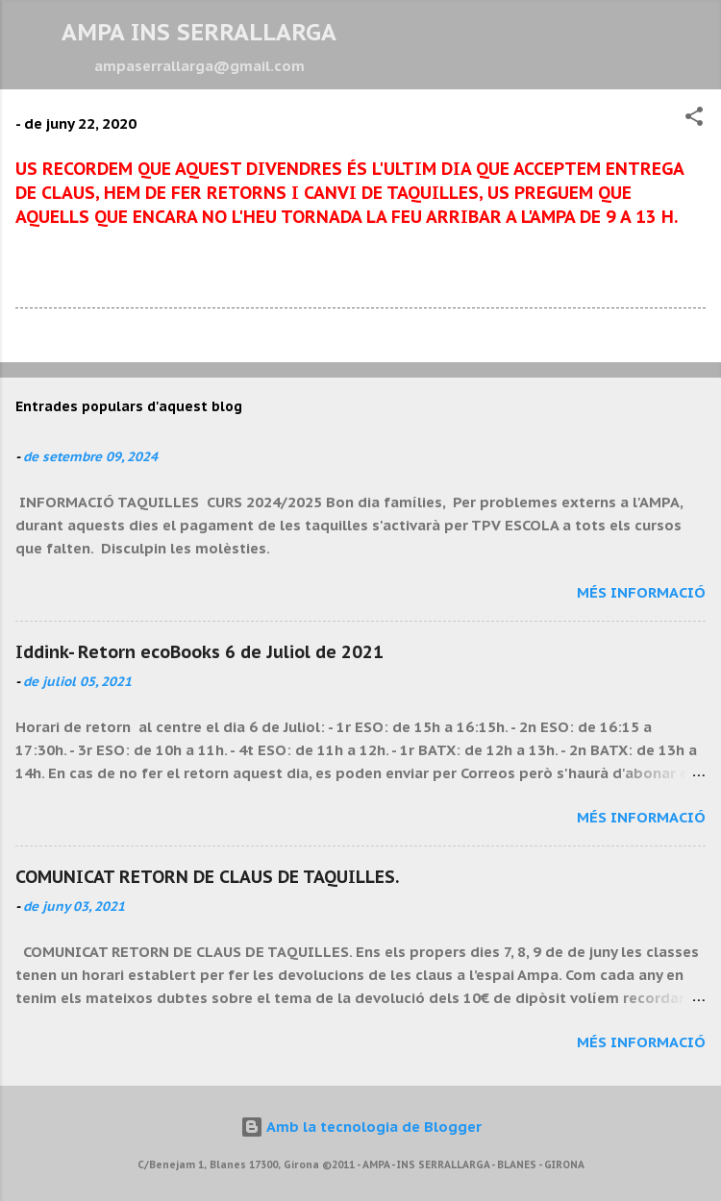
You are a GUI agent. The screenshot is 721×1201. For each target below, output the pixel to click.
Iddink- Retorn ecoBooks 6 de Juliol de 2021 (199, 652)
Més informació (641, 592)
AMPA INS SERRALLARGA (199, 32)
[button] (694, 120)
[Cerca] (694, 39)
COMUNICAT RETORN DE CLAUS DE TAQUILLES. (207, 877)
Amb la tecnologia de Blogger (361, 1126)
